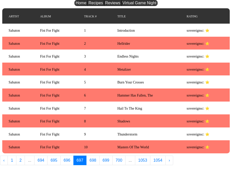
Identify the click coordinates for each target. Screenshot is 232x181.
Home (81, 3)
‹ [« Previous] (4, 160)
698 (92, 160)
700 (119, 160)
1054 (157, 160)
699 (106, 160)
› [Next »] (169, 160)
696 (67, 160)
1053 (142, 160)
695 (54, 160)
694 (40, 160)
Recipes (95, 3)
